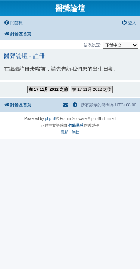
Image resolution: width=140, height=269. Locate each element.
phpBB (50, 119)
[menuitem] (13, 22)
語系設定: (92, 45)
